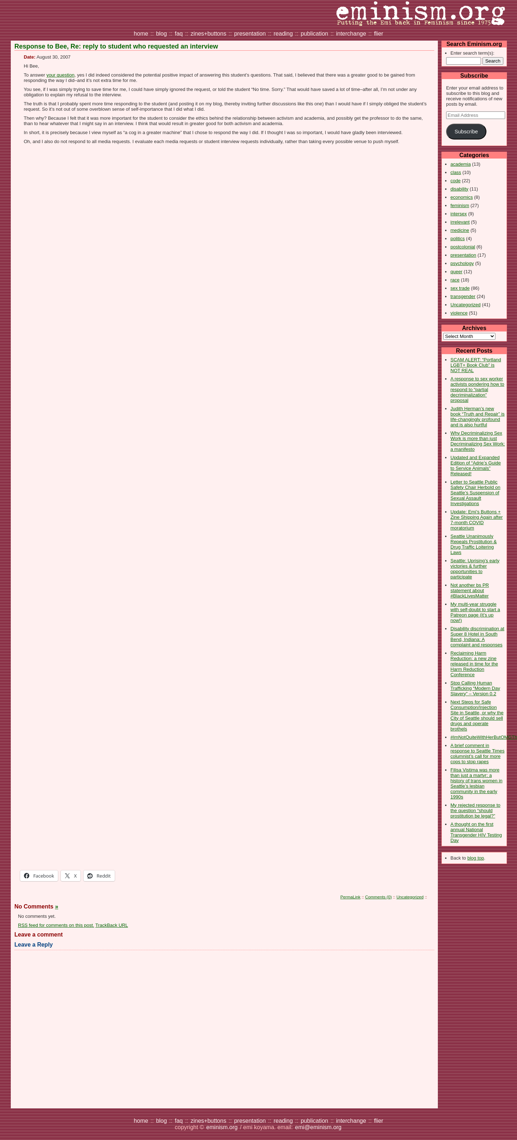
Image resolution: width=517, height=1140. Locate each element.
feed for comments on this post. (56, 925)
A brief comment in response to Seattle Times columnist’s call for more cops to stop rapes (477, 753)
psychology (462, 263)
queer (456, 271)
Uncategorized (465, 304)
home (141, 34)
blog (161, 34)
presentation (250, 34)
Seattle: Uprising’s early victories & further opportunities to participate (474, 569)
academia (460, 164)
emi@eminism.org (318, 1127)
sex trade (460, 288)
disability (459, 189)
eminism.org (221, 1127)
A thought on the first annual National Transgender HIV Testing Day (476, 832)
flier (378, 34)
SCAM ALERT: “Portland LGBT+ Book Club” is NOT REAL (475, 365)
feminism (459, 205)
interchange (351, 34)
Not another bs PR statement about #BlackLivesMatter (469, 590)
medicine (459, 230)
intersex (458, 213)
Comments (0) (378, 896)
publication (314, 34)
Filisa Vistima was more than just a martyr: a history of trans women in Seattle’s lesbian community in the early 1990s (476, 783)
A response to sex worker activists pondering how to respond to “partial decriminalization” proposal (477, 389)
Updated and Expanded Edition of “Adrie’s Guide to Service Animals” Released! (475, 465)
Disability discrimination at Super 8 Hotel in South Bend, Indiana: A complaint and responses (477, 636)
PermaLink (350, 896)
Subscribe (466, 131)
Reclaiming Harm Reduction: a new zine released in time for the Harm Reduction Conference (474, 663)
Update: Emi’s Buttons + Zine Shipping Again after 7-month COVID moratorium (476, 520)
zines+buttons (208, 34)
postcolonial (462, 246)
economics (461, 197)
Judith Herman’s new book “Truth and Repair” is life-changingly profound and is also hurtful (477, 416)
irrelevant (460, 222)
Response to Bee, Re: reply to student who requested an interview (116, 46)
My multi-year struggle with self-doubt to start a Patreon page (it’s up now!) (475, 612)
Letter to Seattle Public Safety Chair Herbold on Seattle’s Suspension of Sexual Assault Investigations (475, 492)
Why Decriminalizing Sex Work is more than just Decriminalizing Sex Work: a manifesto (477, 441)
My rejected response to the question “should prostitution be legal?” (475, 810)
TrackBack (111, 925)
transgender (462, 296)
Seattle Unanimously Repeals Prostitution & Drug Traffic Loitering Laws (473, 544)
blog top (475, 858)
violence (459, 313)
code (455, 180)
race (454, 280)
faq (179, 34)
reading (283, 34)
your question (60, 75)
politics (457, 238)
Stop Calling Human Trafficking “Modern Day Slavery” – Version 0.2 (475, 688)
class (455, 172)
